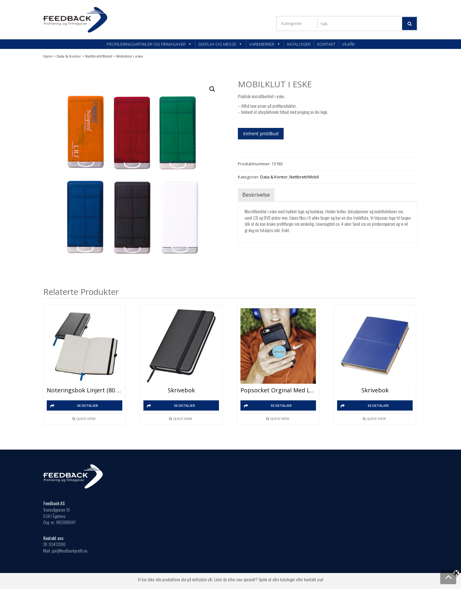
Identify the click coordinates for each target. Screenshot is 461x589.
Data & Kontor (69, 56)
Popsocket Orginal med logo (278, 390)
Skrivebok (181, 390)
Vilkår (348, 44)
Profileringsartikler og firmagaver (149, 44)
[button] (212, 89)
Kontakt (326, 44)
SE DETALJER (87, 405)
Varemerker (264, 44)
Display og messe (220, 44)
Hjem (48, 56)
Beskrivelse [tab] (256, 194)
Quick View (86, 418)
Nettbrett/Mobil (98, 56)
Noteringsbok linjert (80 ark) (84, 390)
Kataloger (299, 44)
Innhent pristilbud (261, 133)
